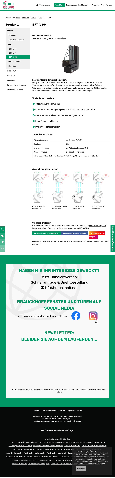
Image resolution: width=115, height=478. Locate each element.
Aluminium (12, 67)
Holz (40, 19)
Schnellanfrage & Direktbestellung (46, 309)
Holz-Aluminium (14, 63)
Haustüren (11, 77)
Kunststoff (12, 36)
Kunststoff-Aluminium (16, 41)
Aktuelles (92, 6)
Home (18, 19)
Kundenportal (68, 6)
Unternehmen (41, 6)
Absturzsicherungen (15, 91)
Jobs (99, 6)
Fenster (33, 19)
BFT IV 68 (12, 50)
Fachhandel (79, 6)
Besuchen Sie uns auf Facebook (74, 309)
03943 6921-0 (82, 303)
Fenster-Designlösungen (16, 86)
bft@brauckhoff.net (61, 363)
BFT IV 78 (12, 54)
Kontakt (106, 6)
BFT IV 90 (13, 58)
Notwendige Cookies (87, 451)
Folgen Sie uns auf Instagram (97, 310)
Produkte (55, 6)
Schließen (81, 469)
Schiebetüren (12, 72)
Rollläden (11, 81)
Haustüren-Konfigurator (113, 238)
